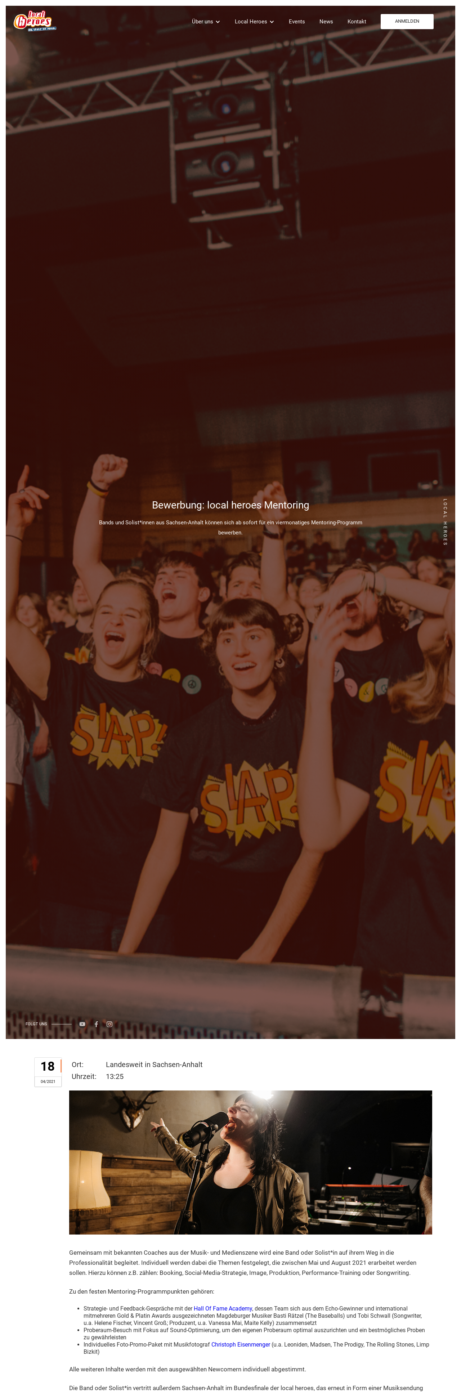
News (326, 21)
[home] (34, 20)
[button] (206, 21)
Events (297, 21)
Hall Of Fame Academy (223, 1308)
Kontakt (357, 21)
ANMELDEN (407, 21)
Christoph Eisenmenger (240, 1344)
